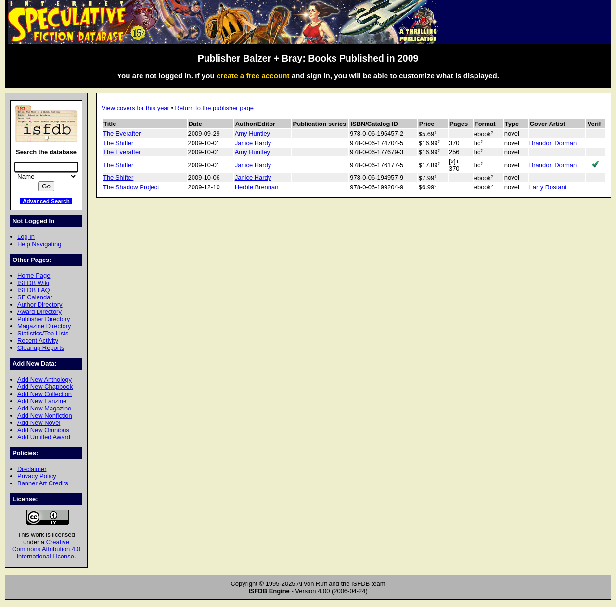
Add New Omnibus (43, 430)
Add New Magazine (44, 408)
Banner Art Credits (42, 483)
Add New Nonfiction (44, 415)
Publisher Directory (43, 318)
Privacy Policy (36, 476)
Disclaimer (31, 468)
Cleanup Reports (40, 347)
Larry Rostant (548, 187)
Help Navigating (39, 244)
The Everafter (122, 133)
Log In (26, 236)
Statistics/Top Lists (43, 333)
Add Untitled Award (43, 437)
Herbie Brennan (257, 187)
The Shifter (118, 143)
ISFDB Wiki (33, 282)
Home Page (33, 275)
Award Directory (39, 311)
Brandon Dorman (553, 143)
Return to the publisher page (214, 107)
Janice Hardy (253, 143)
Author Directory (40, 304)
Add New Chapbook (45, 386)
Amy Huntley (252, 133)
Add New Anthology (44, 379)
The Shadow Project (131, 187)
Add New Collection (44, 393)
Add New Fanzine (41, 401)
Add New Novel (38, 422)
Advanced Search (46, 201)
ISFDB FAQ (33, 290)
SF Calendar (34, 297)
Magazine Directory (44, 326)
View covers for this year (135, 107)
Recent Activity (37, 340)
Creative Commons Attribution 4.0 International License (46, 549)
